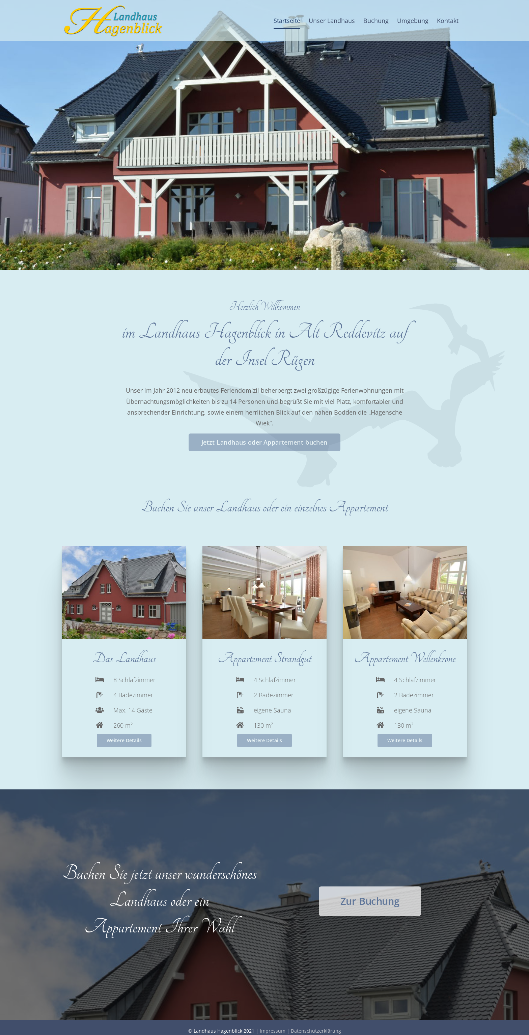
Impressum (272, 1031)
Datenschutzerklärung (316, 1031)
